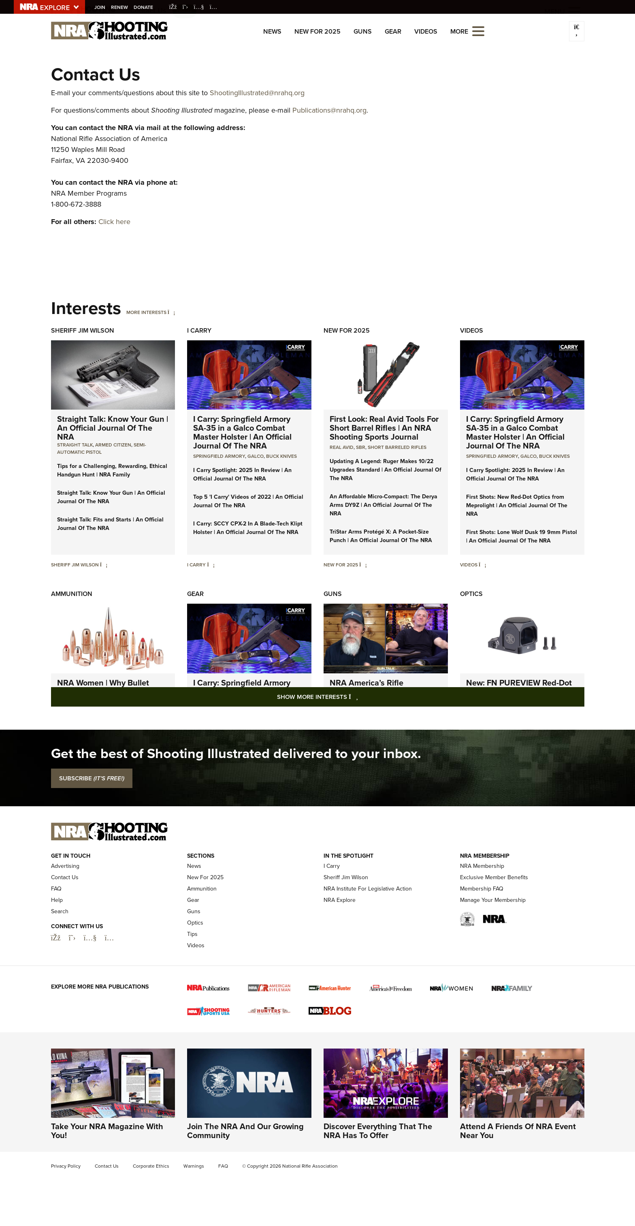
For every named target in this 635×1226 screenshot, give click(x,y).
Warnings (193, 1166)
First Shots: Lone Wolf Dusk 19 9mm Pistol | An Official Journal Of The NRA (521, 536)
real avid (342, 447)
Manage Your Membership (493, 900)
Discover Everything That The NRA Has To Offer (378, 1130)
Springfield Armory (219, 456)
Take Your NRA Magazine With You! (107, 1130)
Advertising (65, 866)
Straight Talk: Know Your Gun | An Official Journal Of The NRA (112, 428)
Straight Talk (75, 445)
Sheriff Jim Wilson (82, 330)
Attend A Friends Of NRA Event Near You (518, 1130)
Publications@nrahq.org (329, 110)
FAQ (56, 888)
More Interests (146, 312)
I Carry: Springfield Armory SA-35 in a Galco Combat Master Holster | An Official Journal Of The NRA (242, 432)
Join (101, 7)
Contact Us (65, 877)
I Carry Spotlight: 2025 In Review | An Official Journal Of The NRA (242, 474)
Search (59, 911)
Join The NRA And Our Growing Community (245, 1130)
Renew (120, 7)
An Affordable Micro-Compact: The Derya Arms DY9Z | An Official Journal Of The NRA (383, 505)
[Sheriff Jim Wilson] (104, 564)
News (272, 31)
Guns (363, 31)
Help (57, 900)
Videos (425, 31)
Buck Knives (281, 456)
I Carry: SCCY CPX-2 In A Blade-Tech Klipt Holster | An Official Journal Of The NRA (248, 527)
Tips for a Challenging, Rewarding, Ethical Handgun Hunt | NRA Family (112, 470)
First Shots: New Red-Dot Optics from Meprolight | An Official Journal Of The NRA (516, 505)
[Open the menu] (478, 30)
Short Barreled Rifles (397, 447)
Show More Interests (361, 696)
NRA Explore (340, 900)
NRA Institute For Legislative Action (368, 888)
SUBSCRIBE (91, 778)
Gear (393, 31)
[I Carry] (211, 564)
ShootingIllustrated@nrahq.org (257, 93)
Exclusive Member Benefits (494, 877)
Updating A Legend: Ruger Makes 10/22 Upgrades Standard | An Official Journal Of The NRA (385, 470)
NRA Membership (482, 866)
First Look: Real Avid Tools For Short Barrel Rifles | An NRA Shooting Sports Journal (384, 428)
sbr (360, 447)
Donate (144, 7)
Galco (255, 456)
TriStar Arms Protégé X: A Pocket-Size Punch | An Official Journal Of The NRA (381, 536)
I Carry (199, 330)
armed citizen (113, 445)
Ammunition (71, 593)
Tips (192, 934)
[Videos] (482, 564)
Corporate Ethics (151, 1166)
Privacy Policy (66, 1166)
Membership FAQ (481, 888)
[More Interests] (171, 312)
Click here (114, 221)
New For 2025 (317, 31)
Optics (471, 593)
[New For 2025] (363, 564)
